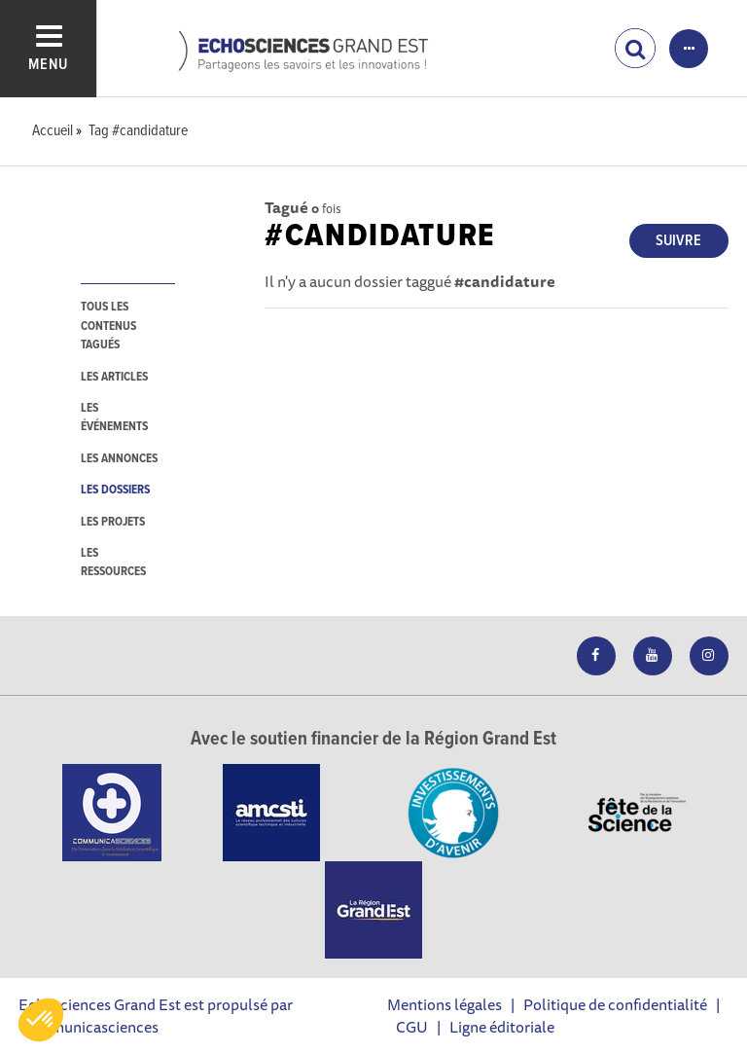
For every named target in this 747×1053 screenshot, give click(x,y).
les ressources (113, 562)
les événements (114, 417)
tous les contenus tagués (108, 326)
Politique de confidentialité (615, 1004)
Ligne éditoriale (501, 1026)
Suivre (678, 241)
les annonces (119, 459)
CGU (412, 1026)
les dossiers (115, 490)
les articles (114, 377)
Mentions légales (444, 1004)
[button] (41, 1020)
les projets (113, 522)
